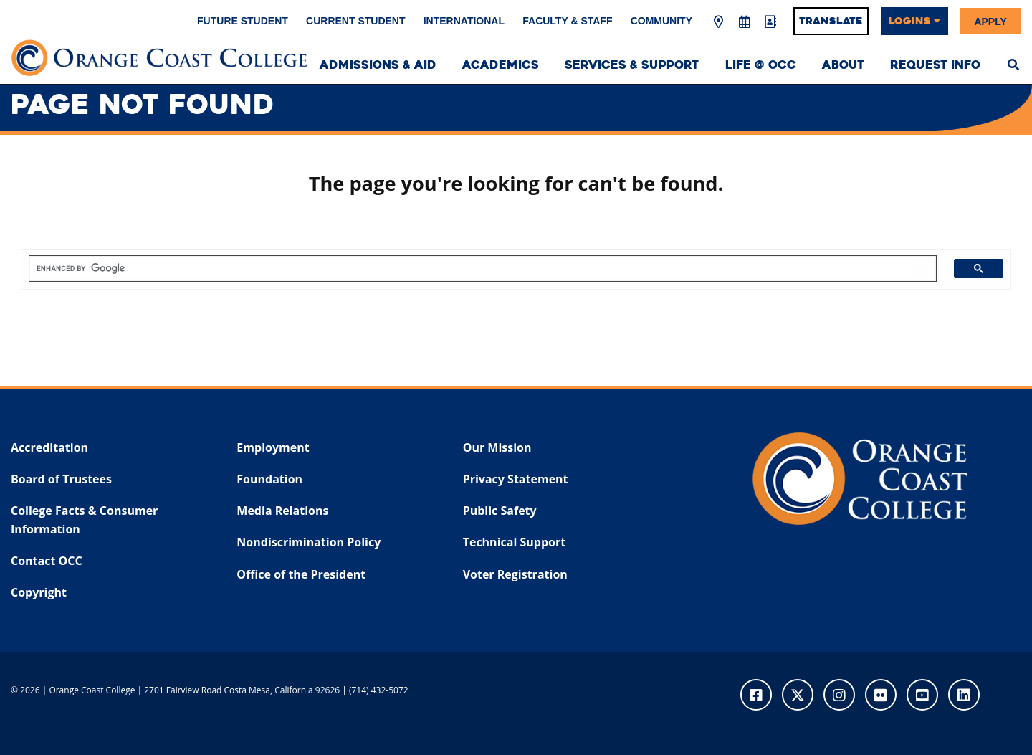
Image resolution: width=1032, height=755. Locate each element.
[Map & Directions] (718, 22)
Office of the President (301, 574)
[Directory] (769, 22)
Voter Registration (515, 574)
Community (661, 21)
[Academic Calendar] (743, 22)
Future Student (242, 21)
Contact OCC (46, 561)
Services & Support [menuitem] (632, 64)
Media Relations (282, 510)
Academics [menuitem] (500, 64)
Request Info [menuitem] (935, 64)
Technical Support (514, 542)
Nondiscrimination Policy (308, 542)
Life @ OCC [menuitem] (760, 64)
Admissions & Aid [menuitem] (378, 64)
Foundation (269, 479)
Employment (272, 447)
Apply (990, 21)
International (464, 21)
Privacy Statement (515, 479)
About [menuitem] (843, 64)
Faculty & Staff (567, 21)
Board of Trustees (61, 479)
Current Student (355, 21)
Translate (831, 20)
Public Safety (500, 510)
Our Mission (497, 447)
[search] (474, 268)
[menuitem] (1013, 63)
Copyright (39, 592)
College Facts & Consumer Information (84, 520)
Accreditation (49, 447)
